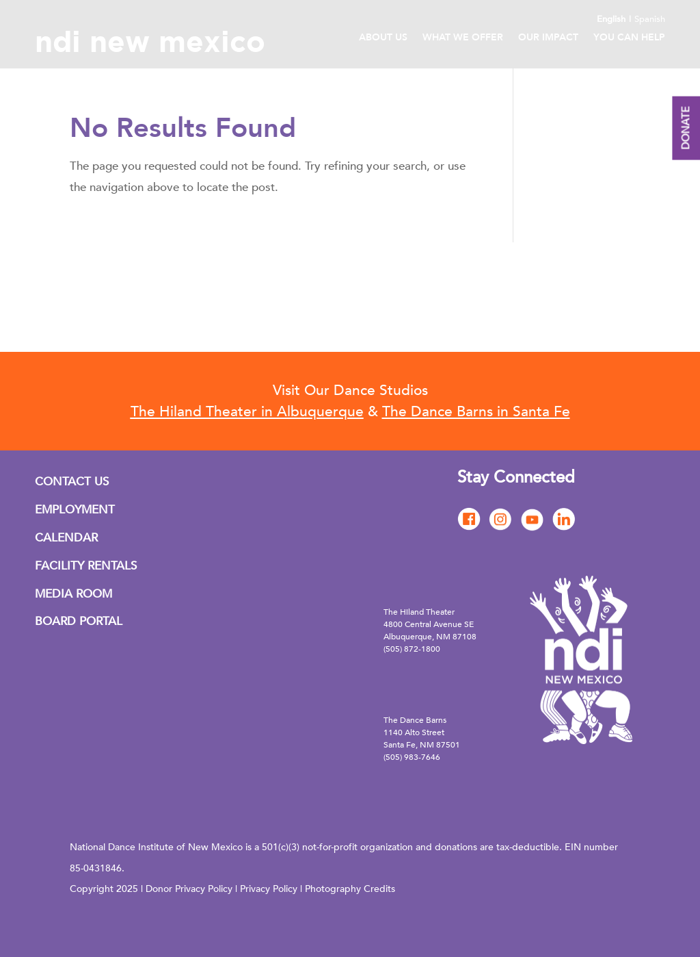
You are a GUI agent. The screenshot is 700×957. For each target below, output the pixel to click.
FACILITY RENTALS (86, 566)
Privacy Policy (268, 888)
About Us (383, 38)
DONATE (685, 128)
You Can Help (629, 38)
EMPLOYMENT (75, 510)
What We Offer (462, 38)
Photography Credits (350, 888)
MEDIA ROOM (73, 594)
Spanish (649, 19)
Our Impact (548, 38)
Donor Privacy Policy (189, 888)
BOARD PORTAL (78, 621)
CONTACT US (72, 481)
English (611, 19)
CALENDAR (66, 538)
